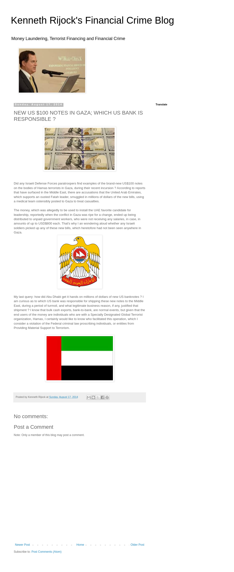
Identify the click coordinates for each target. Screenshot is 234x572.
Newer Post (22, 544)
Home (80, 544)
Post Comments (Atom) (46, 551)
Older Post (137, 544)
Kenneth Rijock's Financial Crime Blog (92, 20)
